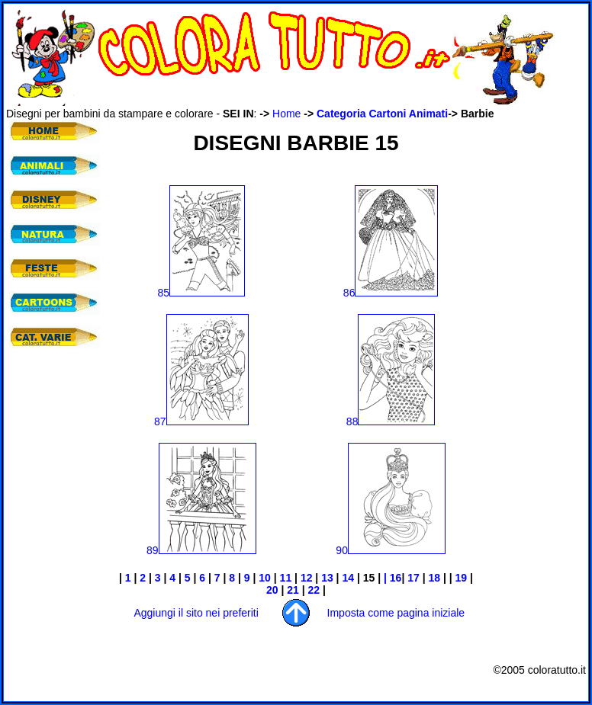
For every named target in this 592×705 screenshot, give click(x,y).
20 (272, 590)
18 (434, 578)
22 (314, 590)
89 (201, 550)
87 (201, 421)
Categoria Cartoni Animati (382, 113)
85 (202, 293)
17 (413, 578)
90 (391, 550)
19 (461, 578)
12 (307, 578)
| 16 (392, 578)
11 (286, 578)
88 (391, 421)
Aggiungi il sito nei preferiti (196, 613)
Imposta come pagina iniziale (396, 613)
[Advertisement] (540, 348)
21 (293, 590)
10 (265, 578)
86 (391, 293)
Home (286, 113)
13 (327, 578)
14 (348, 578)
